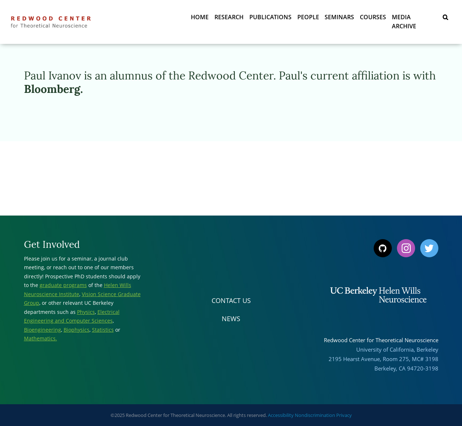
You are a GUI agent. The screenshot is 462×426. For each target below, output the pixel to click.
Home (199, 18)
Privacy (344, 415)
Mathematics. (40, 338)
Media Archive (414, 18)
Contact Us (231, 300)
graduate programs (63, 285)
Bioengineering (42, 329)
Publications (270, 18)
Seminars (339, 18)
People (308, 18)
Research (228, 18)
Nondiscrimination (315, 415)
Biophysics (76, 329)
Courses (373, 18)
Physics (86, 311)
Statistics (103, 329)
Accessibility (281, 415)
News (231, 318)
